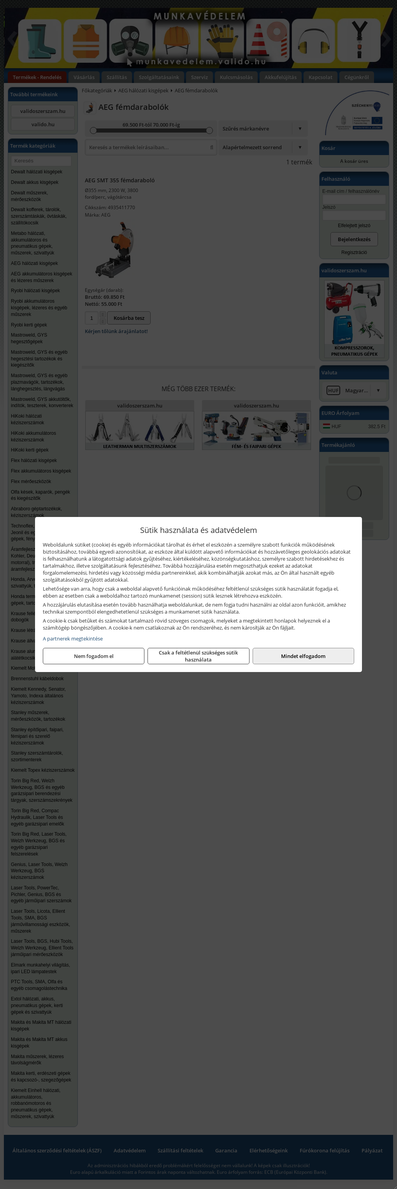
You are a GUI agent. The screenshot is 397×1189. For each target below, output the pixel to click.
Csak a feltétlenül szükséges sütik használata (198, 656)
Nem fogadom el (94, 656)
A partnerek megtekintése (73, 638)
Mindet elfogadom (303, 656)
